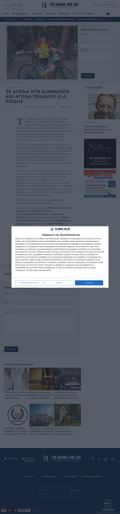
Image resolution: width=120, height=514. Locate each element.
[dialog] (60, 257)
